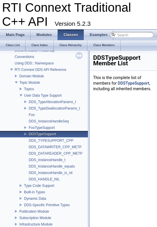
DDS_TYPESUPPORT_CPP (51, 141)
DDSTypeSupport (42, 134)
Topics (29, 89)
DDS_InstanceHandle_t (47, 160)
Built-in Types (34, 192)
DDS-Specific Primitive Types (47, 205)
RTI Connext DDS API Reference (40, 70)
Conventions (24, 57)
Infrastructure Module (35, 224)
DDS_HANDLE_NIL (44, 179)
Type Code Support (39, 186)
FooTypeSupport (42, 128)
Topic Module (29, 83)
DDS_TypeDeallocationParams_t (54, 108)
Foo (32, 115)
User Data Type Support (43, 95)
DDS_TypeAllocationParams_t (52, 102)
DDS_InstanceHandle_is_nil (50, 173)
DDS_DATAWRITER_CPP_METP (55, 147)
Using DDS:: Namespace (34, 63)
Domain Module (31, 76)
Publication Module (34, 211)
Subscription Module (35, 218)
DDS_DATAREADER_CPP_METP (56, 153)
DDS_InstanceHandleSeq (49, 121)
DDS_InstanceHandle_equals (52, 166)
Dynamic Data (35, 199)
